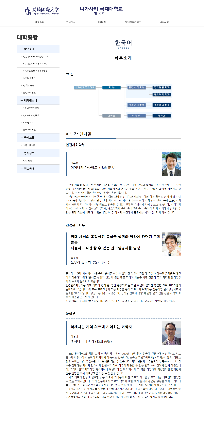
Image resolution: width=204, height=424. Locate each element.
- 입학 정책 (24, 160)
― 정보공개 (25, 169)
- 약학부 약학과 (26, 78)
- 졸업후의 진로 (26, 92)
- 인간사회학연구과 (28, 108)
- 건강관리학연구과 (28, 115)
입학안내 (102, 22)
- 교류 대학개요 (26, 145)
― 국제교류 (25, 137)
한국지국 (70, 22)
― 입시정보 (25, 153)
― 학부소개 (25, 49)
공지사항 (164, 22)
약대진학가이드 (133, 22)
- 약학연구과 (25, 122)
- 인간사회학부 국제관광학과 (32, 56)
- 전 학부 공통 (25, 85)
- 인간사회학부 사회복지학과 (32, 63)
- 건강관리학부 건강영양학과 (32, 70)
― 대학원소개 (27, 100)
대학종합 (39, 22)
